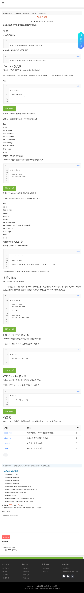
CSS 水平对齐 (13, 550)
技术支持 (66, 568)
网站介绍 (6, 568)
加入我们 (6, 575)
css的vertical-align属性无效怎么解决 (18, 486)
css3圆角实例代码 (12, 480)
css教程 (33, 13)
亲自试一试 (9, 109)
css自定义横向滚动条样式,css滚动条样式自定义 (22, 489)
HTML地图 (53, 586)
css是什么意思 (11, 495)
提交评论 (6, 537)
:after (6, 448)
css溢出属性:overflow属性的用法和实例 (19, 501)
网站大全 (26, 578)
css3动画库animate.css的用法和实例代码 (20, 498)
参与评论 (50, 21)
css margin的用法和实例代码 (16, 492)
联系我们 (6, 571)
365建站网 (17, 13)
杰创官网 (26, 571)
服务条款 (6, 578)
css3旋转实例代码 (12, 477)
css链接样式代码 (12, 474)
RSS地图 (46, 586)
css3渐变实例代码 (12, 483)
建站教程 (26, 13)
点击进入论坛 (46, 466)
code (78, 56)
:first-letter (8, 433)
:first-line (7, 438)
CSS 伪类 (11, 547)
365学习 (45, 571)
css (6, 455)
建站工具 (26, 575)
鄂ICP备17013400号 (53, 588)
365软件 (25, 568)
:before (7, 443)
